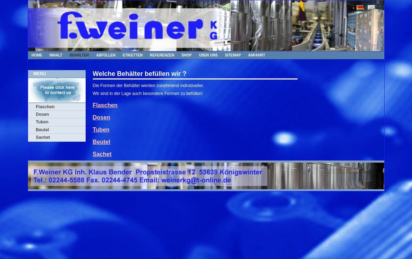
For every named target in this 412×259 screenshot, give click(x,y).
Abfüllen (106, 55)
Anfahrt (256, 55)
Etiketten (133, 55)
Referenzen (162, 55)
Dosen (42, 114)
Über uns (208, 55)
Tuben (42, 121)
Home (37, 55)
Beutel (42, 129)
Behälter (79, 55)
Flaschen (45, 106)
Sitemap (233, 55)
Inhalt (56, 55)
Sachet (43, 137)
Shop (186, 55)
